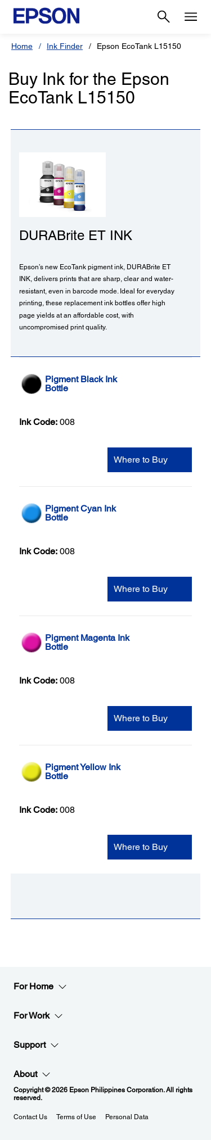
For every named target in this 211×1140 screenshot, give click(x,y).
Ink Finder (65, 46)
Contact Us (30, 1117)
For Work (38, 1016)
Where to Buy (141, 459)
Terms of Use (76, 1117)
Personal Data (127, 1117)
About (32, 1074)
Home (22, 46)
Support (36, 1045)
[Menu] (191, 17)
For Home (40, 986)
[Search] (164, 17)
